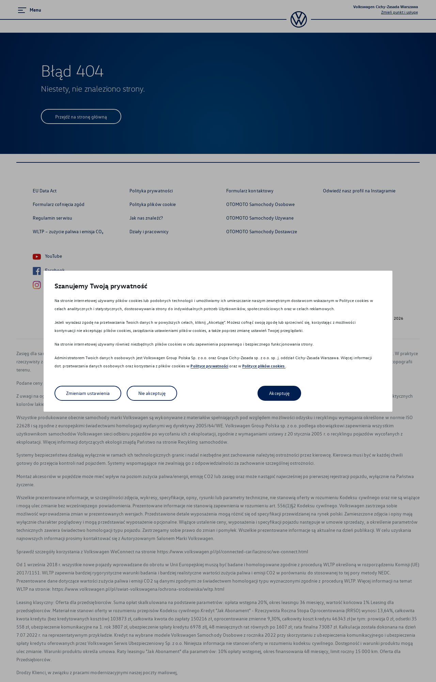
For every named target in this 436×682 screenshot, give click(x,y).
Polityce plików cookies (263, 365)
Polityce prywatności (209, 365)
